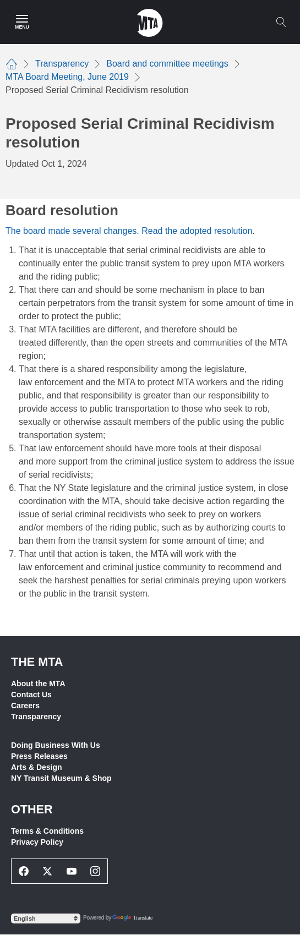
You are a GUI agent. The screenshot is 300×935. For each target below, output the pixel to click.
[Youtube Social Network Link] (71, 871)
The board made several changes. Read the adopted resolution (129, 231)
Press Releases (39, 756)
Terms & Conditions (47, 831)
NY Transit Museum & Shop (61, 778)
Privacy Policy (37, 842)
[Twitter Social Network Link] (48, 871)
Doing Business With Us (55, 745)
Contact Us (31, 694)
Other (32, 809)
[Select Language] (45, 918)
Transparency (36, 716)
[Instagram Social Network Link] (96, 871)
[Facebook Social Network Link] (24, 871)
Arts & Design (36, 767)
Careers (25, 705)
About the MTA (38, 683)
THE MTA (37, 662)
